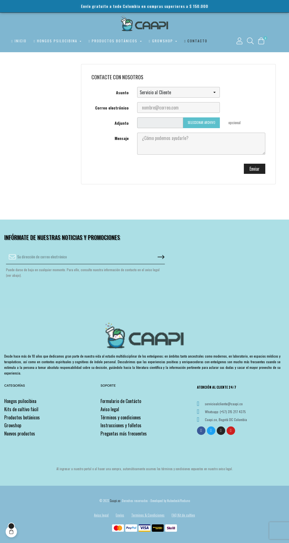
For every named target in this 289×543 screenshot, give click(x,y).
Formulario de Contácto (120, 401)
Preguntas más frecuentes (123, 433)
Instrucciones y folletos (120, 425)
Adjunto (122, 123)
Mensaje (122, 138)
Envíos (120, 515)
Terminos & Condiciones (148, 515)
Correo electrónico (112, 108)
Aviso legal (109, 409)
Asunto (122, 92)
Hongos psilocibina (20, 401)
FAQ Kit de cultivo (183, 515)
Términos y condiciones (120, 417)
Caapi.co (115, 500)
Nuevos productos (19, 433)
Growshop (12, 425)
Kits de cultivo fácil (21, 409)
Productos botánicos (22, 417)
